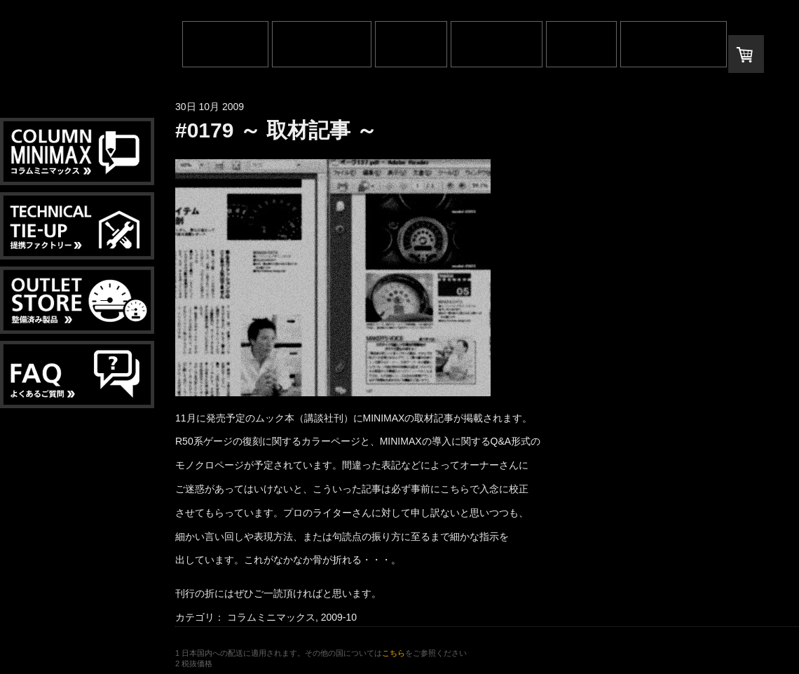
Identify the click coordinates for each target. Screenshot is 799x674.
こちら (393, 653)
